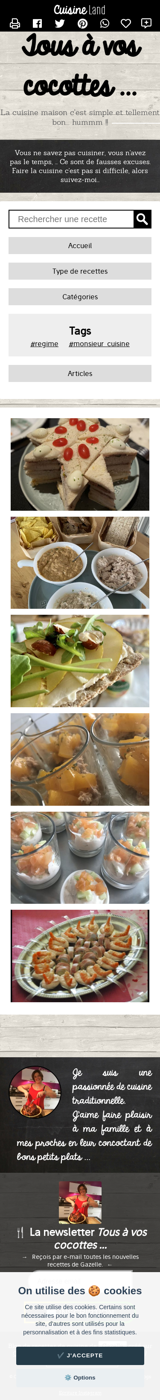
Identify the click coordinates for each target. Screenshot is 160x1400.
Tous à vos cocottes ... (80, 67)
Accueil (80, 245)
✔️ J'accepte (80, 1355)
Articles (80, 373)
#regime (44, 343)
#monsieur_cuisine (99, 343)
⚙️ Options (79, 1377)
